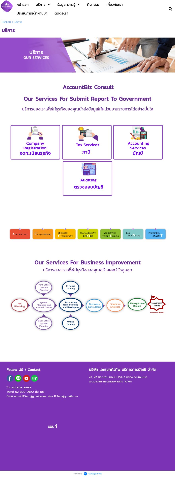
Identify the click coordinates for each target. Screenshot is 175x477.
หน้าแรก (6, 22)
